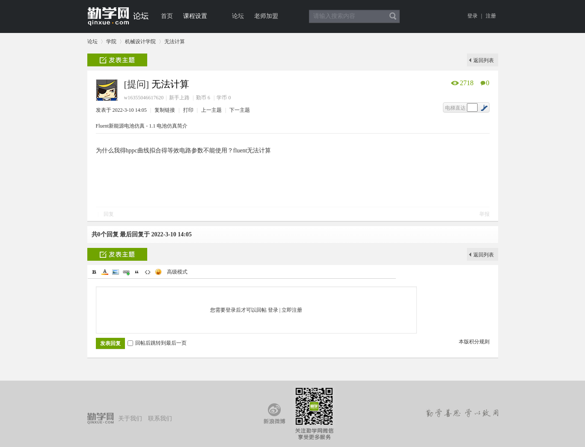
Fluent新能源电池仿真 (120, 126)
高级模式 (177, 272)
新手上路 (179, 98)
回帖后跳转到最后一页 (157, 343)
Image (115, 272)
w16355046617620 (144, 98)
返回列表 (483, 60)
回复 (109, 214)
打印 (189, 110)
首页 (167, 16)
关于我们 (130, 418)
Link (126, 272)
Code (147, 272)
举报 (484, 214)
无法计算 (174, 42)
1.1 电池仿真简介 (168, 126)
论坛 (238, 16)
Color (105, 272)
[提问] (136, 84)
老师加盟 (266, 16)
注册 (491, 16)
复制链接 (164, 110)
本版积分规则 (474, 342)
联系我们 (160, 418)
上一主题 (212, 110)
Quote (137, 272)
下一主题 (239, 110)
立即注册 (292, 310)
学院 (111, 42)
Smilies (158, 272)
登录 (472, 16)
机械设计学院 (140, 42)
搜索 (393, 16)
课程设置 (195, 16)
